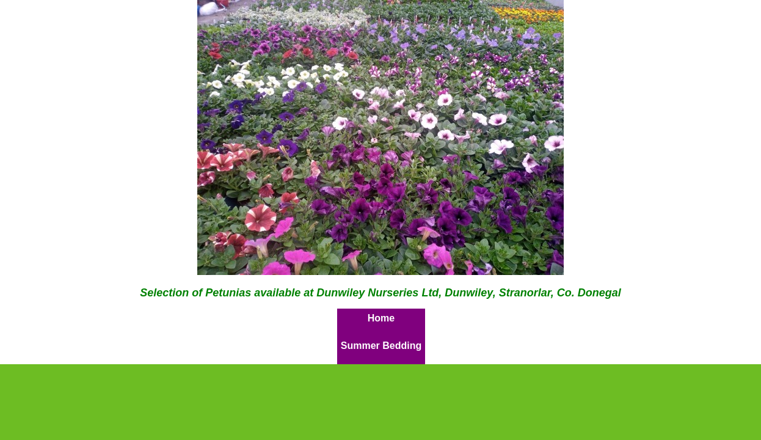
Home (381, 318)
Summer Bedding (381, 345)
